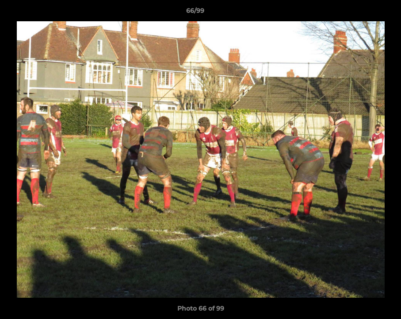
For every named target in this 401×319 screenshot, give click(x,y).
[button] (364, 13)
